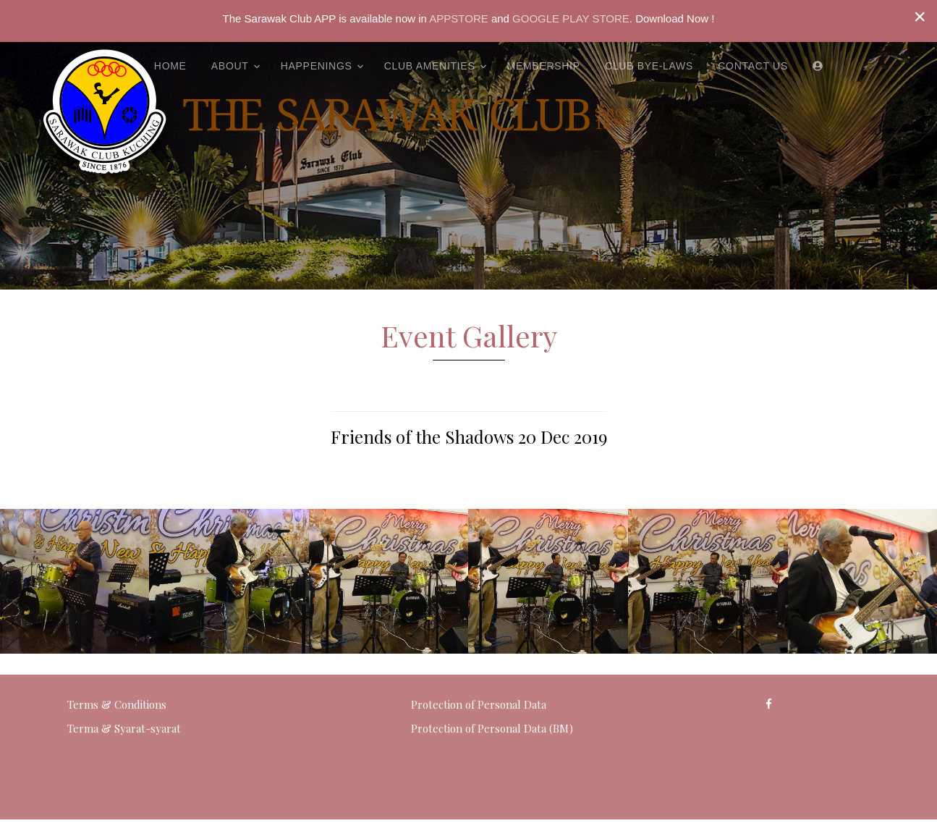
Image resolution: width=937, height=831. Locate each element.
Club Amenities (429, 66)
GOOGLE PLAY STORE (570, 18)
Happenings (316, 66)
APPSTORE (457, 18)
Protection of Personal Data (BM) (492, 700)
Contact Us (753, 66)
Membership (543, 66)
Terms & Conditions (116, 676)
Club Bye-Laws (649, 66)
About (230, 66)
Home (170, 66)
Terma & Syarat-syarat (124, 700)
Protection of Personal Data (478, 676)
